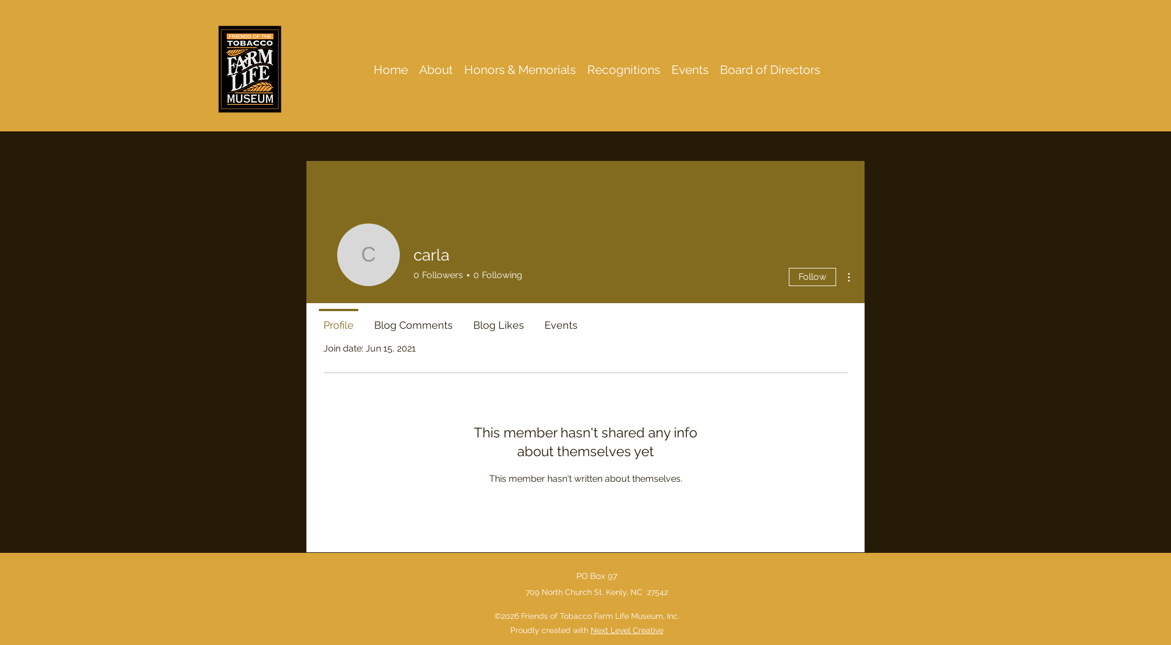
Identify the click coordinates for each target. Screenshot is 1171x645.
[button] (624, 69)
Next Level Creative (627, 630)
